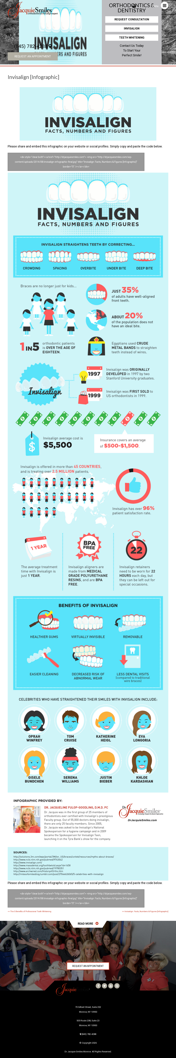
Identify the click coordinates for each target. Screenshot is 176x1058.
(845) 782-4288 (32, 46)
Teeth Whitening (131, 37)
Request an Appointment (33, 56)
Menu (160, 5)
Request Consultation (131, 19)
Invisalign (131, 28)
